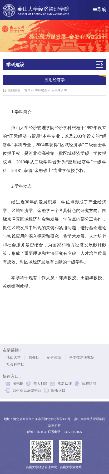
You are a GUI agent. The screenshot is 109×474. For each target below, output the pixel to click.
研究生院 (54, 356)
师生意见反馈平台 (27, 389)
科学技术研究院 (81, 356)
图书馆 (18, 382)
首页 (27, 90)
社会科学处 (15, 363)
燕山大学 (13, 356)
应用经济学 (59, 90)
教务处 (34, 356)
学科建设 (41, 90)
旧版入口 (58, 389)
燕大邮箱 (40, 382)
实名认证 (65, 382)
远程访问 (89, 382)
